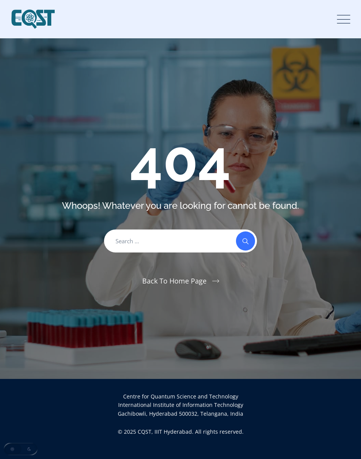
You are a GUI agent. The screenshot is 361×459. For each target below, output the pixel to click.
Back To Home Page (174, 280)
